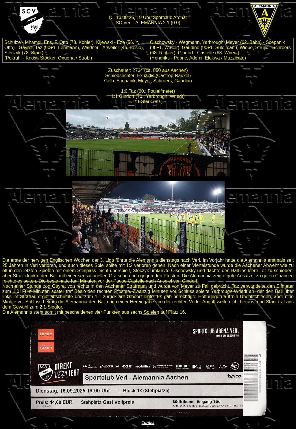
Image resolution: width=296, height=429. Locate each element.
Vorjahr (216, 260)
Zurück (148, 423)
